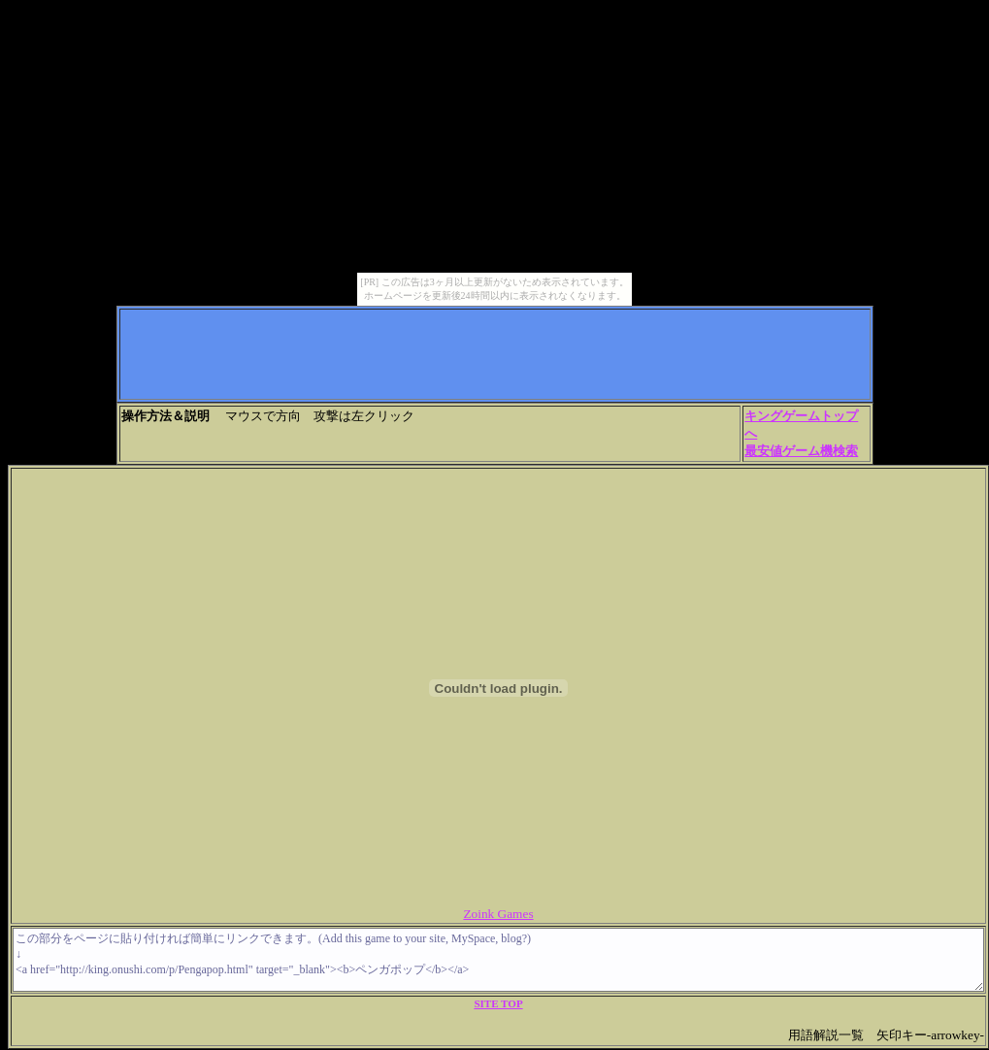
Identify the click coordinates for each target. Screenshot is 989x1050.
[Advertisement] (495, 354)
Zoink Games (498, 913)
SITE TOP (498, 1003)
